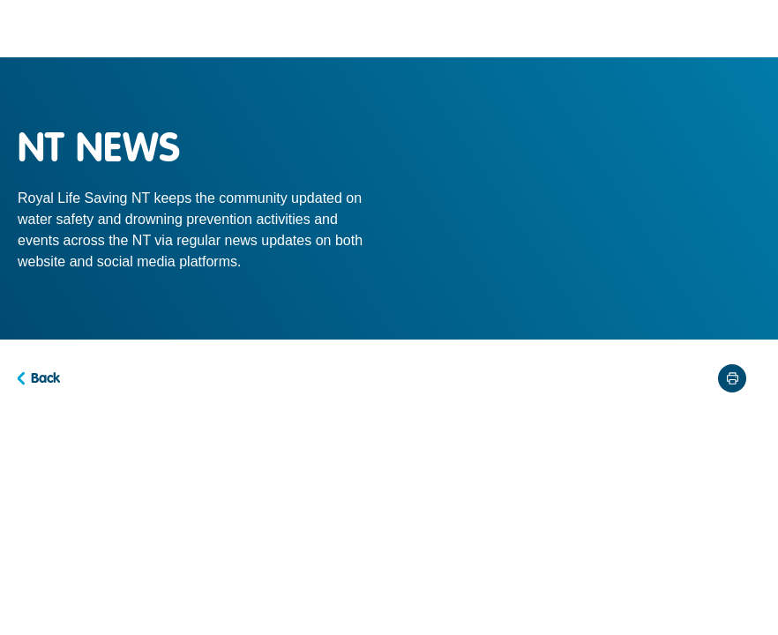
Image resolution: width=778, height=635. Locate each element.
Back (45, 378)
